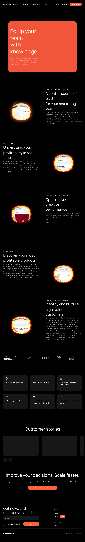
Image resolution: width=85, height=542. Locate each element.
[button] (15, 4)
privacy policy (12, 526)
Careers (56, 516)
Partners (56, 513)
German (64, 4)
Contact (56, 510)
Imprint (79, 533)
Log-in (57, 4)
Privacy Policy (70, 533)
